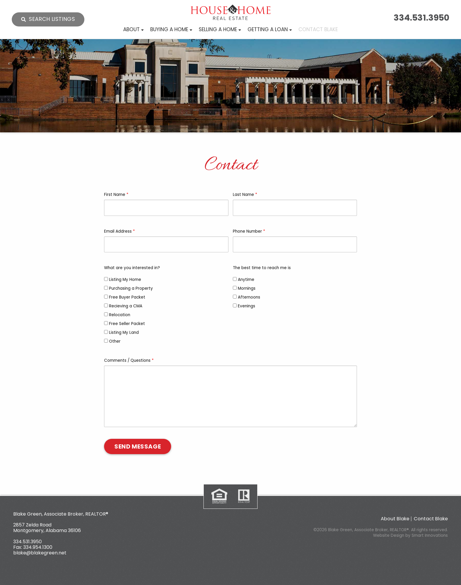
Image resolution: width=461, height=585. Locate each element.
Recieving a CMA (123, 306)
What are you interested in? (132, 268)
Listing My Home (122, 279)
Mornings (244, 288)
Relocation (117, 315)
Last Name (245, 194)
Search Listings (52, 19)
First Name (116, 194)
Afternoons (246, 297)
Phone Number (249, 231)
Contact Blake (431, 518)
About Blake (395, 518)
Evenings (244, 306)
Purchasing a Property (128, 288)
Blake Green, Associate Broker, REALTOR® (60, 514)
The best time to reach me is (262, 268)
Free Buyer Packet (124, 297)
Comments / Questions (129, 360)
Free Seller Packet (124, 323)
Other (112, 341)
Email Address (119, 231)
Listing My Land (121, 332)
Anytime (243, 279)
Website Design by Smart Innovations (410, 535)
